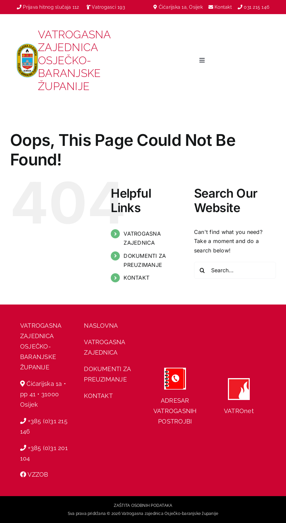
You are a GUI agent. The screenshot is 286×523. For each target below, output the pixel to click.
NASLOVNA (101, 325)
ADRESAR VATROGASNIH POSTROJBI (175, 411)
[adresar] (175, 370)
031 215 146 (256, 7)
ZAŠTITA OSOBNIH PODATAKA (143, 505)
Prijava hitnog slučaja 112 (48, 7)
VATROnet (239, 410)
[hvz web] (239, 380)
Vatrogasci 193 (108, 7)
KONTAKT (136, 277)
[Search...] (235, 270)
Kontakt (223, 7)
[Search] (202, 270)
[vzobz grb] (27, 46)
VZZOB (38, 474)
